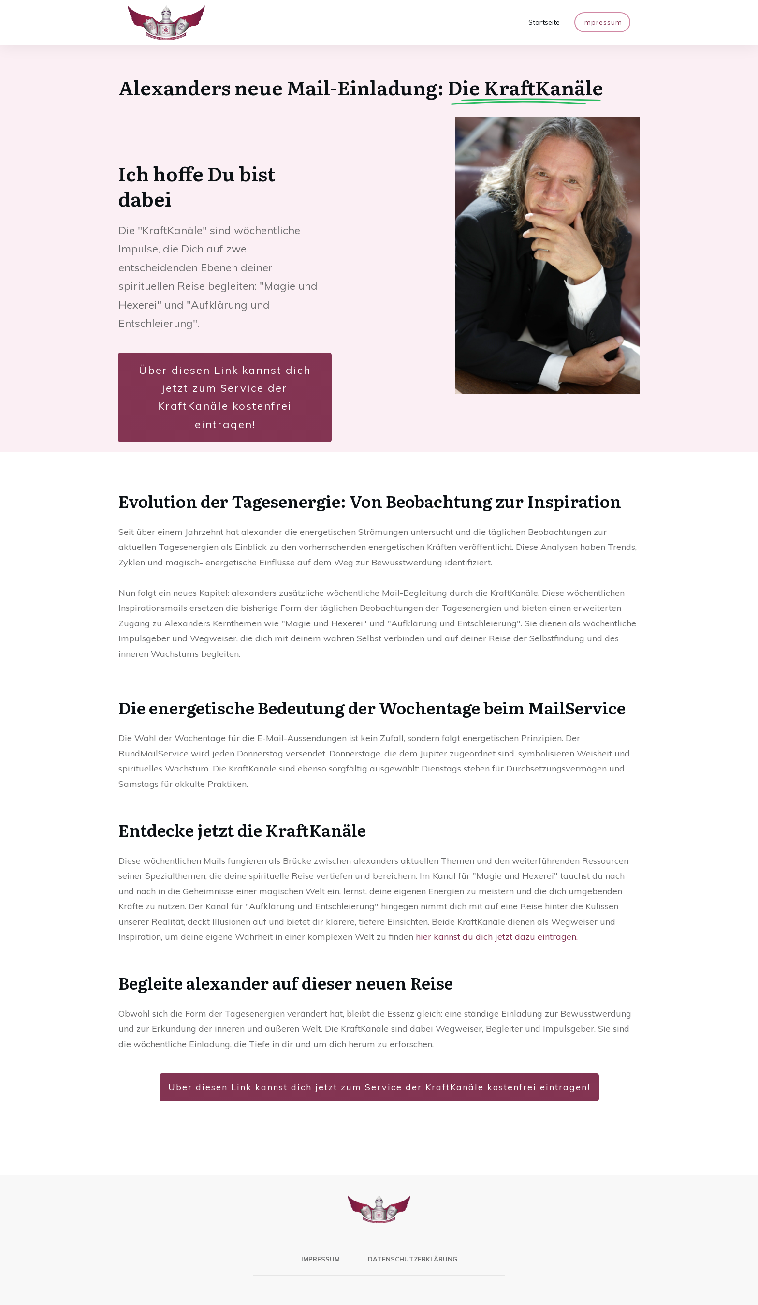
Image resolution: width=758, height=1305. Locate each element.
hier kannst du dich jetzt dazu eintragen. (497, 936)
